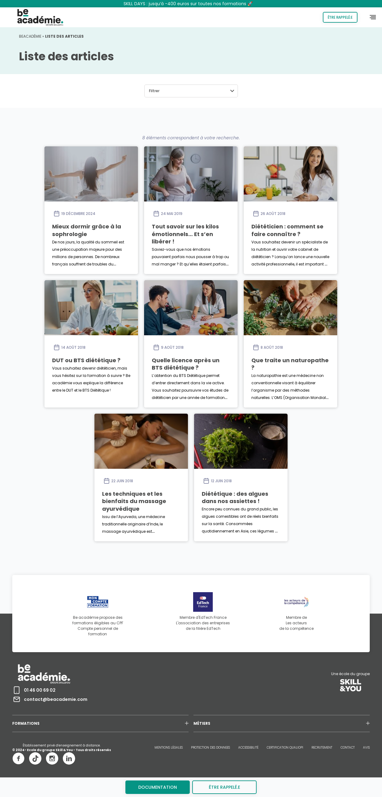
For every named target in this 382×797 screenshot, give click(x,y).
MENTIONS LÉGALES (169, 747)
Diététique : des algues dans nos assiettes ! (235, 497)
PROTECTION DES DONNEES (210, 747)
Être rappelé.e (340, 17)
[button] (191, 91)
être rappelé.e (224, 787)
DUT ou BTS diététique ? (86, 360)
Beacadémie (30, 36)
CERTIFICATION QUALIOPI (285, 747)
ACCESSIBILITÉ (248, 747)
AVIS (366, 747)
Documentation (157, 787)
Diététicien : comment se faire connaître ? (287, 230)
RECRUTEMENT (321, 747)
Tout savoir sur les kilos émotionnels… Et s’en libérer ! (185, 234)
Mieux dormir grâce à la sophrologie (86, 230)
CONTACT (348, 747)
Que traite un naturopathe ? (290, 363)
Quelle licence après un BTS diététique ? (186, 363)
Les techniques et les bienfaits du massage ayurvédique (134, 501)
